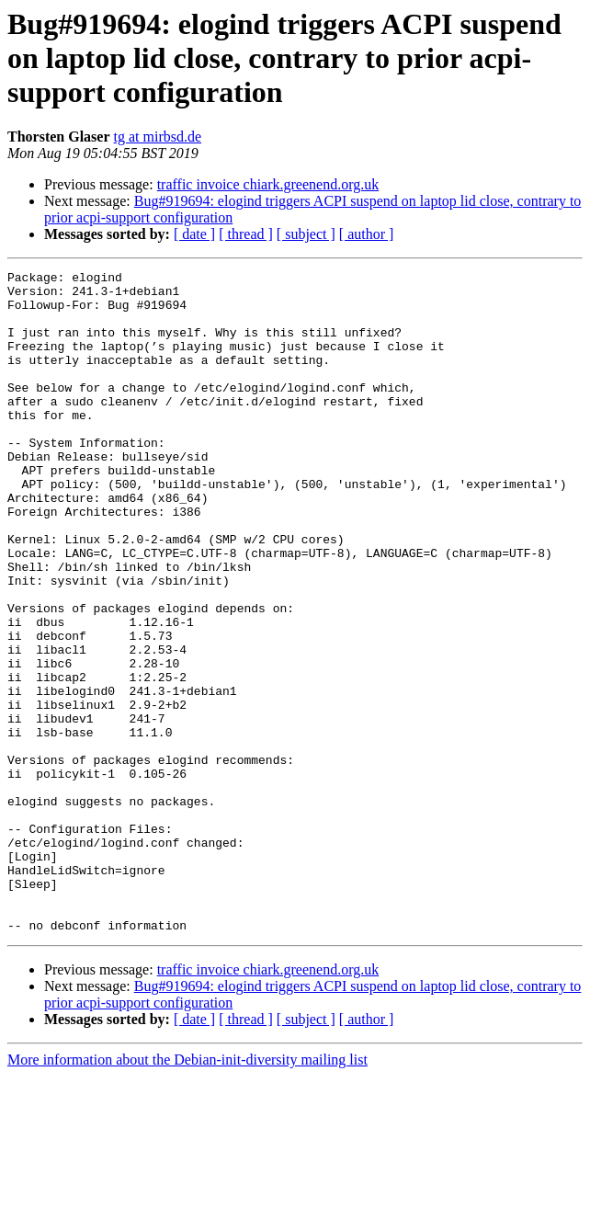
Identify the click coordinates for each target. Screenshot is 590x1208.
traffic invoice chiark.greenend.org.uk (268, 184)
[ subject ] (306, 234)
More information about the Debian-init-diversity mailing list (187, 1192)
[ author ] (366, 234)
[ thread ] (246, 234)
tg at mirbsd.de (158, 136)
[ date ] (194, 234)
